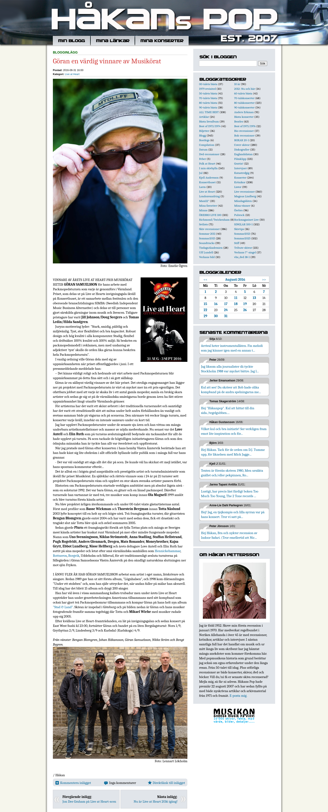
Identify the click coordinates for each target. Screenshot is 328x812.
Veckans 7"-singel (245, 252)
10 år (237, 84)
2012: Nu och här (244, 88)
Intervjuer (240, 168)
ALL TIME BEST (209, 112)
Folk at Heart (207, 163)
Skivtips (239, 229)
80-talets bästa (208, 102)
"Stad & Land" (63, 607)
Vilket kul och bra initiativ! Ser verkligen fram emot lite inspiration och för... (234, 431)
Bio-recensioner (244, 131)
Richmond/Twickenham (214, 219)
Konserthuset (207, 182)
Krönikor (239, 182)
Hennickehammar (167, 551)
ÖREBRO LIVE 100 (210, 215)
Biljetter (204, 131)
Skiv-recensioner (209, 229)
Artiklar (204, 117)
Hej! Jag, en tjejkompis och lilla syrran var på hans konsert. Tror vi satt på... (233, 514)
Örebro (238, 210)
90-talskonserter (244, 107)
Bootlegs (204, 140)
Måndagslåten (243, 201)
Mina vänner (242, 205)
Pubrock (239, 215)
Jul (201, 173)
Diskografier (241, 149)
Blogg (202, 135)
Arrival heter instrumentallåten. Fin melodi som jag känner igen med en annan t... (232, 348)
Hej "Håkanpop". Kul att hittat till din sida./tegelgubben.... (227, 410)
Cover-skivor (242, 145)
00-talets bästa (208, 84)
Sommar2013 (242, 233)
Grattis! (238, 163)
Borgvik (74, 555)
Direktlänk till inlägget (166, 783)
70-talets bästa (208, 98)
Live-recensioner (244, 191)
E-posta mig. (238, 695)
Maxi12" (204, 201)
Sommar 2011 (207, 233)
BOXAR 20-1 (241, 140)
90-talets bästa (208, 107)
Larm (202, 187)
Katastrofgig (241, 173)
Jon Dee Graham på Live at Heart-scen (89, 801)
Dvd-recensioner (209, 154)
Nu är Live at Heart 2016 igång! (156, 801)
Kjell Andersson (209, 177)
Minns (203, 210)
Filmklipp (240, 159)
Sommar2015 (207, 238)
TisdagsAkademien (210, 247)
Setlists (203, 224)
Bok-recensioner (244, 135)
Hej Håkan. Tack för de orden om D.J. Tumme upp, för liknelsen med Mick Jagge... (233, 452)
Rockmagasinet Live (246, 219)
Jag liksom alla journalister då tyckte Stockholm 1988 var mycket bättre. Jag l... (230, 368)
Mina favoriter (208, 205)
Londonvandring (209, 196)
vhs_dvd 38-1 (242, 257)
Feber (202, 159)
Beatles (238, 121)
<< (206, 279)
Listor (237, 187)
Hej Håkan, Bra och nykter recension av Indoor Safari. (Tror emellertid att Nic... (229, 535)
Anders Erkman (244, 112)
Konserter (240, 177)
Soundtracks (207, 243)
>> (264, 279)
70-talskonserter (244, 98)
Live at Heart (72, 74)
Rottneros (60, 555)
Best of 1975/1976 (244, 126)
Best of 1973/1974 (209, 126)
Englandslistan (243, 154)
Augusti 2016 (235, 279)
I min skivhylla (208, 168)
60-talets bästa (243, 93)
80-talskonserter (244, 102)
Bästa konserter (244, 117)
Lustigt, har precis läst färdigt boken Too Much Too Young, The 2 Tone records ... (229, 493)
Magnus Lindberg (245, 196)
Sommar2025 (242, 238)
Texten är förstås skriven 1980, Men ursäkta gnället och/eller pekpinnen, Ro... (232, 472)
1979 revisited (207, 88)
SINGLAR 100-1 (243, 224)
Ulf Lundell (206, 252)
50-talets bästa (208, 93)
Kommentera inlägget (73, 783)
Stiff (236, 243)
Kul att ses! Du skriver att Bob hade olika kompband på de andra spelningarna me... (231, 389)
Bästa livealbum (209, 121)
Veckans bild (207, 257)
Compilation (206, 145)
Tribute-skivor (243, 247)
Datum (203, 149)
